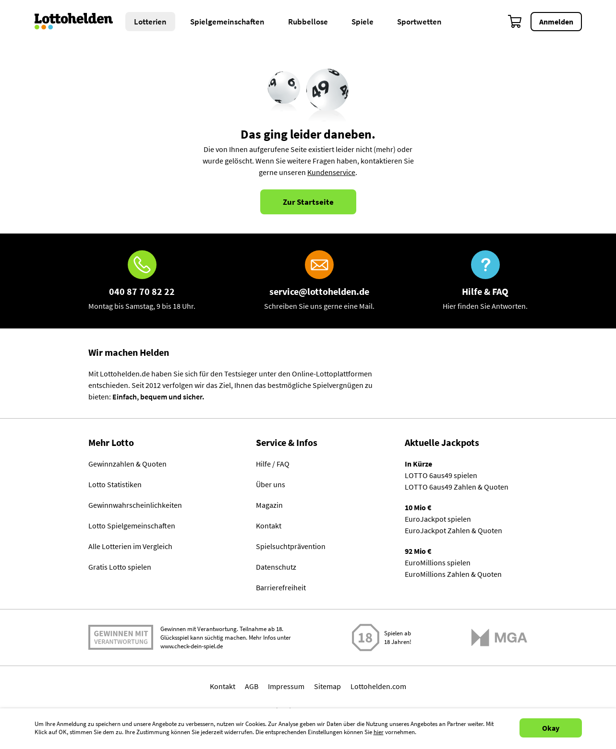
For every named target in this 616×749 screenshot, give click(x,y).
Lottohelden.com (378, 686)
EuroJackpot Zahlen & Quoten (453, 530)
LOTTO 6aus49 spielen (441, 475)
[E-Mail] (319, 281)
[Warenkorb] (515, 21)
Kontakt (268, 525)
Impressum (286, 686)
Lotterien (150, 21)
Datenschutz (276, 567)
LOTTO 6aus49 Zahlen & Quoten (456, 487)
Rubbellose (308, 21)
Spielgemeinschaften (227, 21)
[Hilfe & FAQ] (485, 281)
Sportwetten (419, 21)
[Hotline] (141, 281)
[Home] (80, 21)
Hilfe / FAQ (273, 463)
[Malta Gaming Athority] (499, 637)
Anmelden (556, 21)
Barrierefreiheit (281, 587)
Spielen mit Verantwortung (120, 637)
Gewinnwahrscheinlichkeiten (135, 505)
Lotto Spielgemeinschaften (131, 525)
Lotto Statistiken (115, 484)
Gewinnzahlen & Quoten (127, 463)
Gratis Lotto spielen (119, 567)
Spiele (362, 21)
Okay (550, 728)
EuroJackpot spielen (438, 519)
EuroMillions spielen (438, 562)
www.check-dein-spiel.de (191, 646)
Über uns (270, 484)
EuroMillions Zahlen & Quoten (453, 574)
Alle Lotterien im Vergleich (130, 546)
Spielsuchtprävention (291, 546)
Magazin (269, 505)
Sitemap (327, 686)
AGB (251, 686)
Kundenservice (331, 172)
